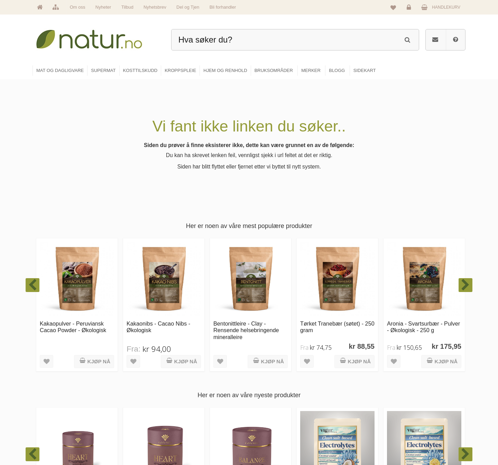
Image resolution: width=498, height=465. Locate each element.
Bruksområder (344, 394)
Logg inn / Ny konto (419, 379)
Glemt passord (414, 394)
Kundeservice (413, 409)
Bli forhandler (223, 7)
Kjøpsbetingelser (416, 424)
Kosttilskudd (269, 409)
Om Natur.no (196, 394)
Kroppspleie (269, 424)
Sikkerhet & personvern (422, 439)
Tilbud (127, 7)
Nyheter (103, 7)
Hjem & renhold (272, 439)
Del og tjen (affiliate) (349, 424)
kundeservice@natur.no (102, 420)
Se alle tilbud (197, 439)
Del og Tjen (187, 7)
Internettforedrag (346, 409)
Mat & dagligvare (273, 379)
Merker (191, 409)
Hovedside (194, 379)
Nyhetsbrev (155, 7)
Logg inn (410, 9)
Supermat (267, 394)
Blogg (336, 379)
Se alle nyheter (198, 424)
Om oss (77, 7)
